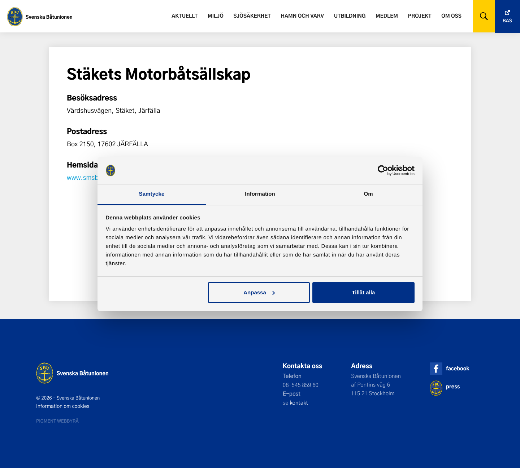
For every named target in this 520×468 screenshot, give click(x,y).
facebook (457, 368)
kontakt (299, 402)
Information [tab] (260, 194)
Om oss (451, 15)
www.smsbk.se (89, 177)
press (453, 386)
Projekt (420, 15)
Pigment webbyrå (57, 421)
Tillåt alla (363, 292)
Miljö (216, 15)
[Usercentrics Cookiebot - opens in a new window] (383, 170)
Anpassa (259, 292)
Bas (507, 21)
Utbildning (350, 15)
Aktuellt (185, 15)
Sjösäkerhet (251, 15)
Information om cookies (63, 406)
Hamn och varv (302, 15)
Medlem (387, 15)
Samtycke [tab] (152, 194)
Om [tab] (368, 194)
